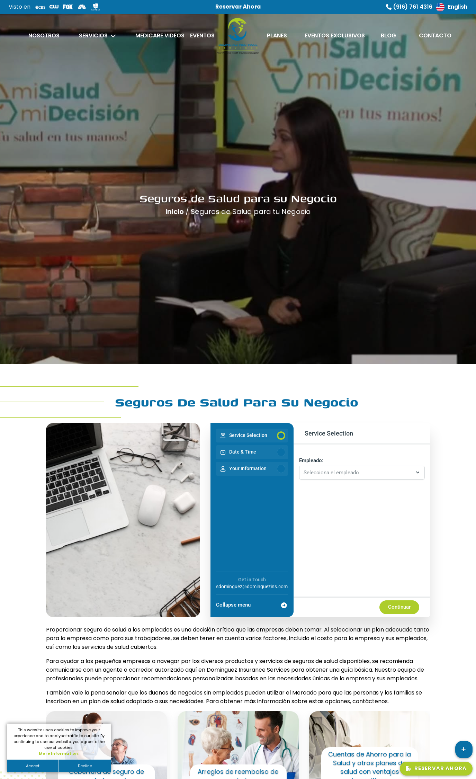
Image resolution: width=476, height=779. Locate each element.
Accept (32, 766)
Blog (388, 35)
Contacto (435, 35)
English (451, 7)
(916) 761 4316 (409, 7)
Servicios (93, 35)
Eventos (202, 35)
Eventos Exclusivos (335, 35)
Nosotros (44, 35)
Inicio (175, 209)
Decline (85, 766)
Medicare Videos (160, 35)
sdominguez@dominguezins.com (252, 586)
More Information (59, 753)
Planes (277, 35)
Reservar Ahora (436, 768)
